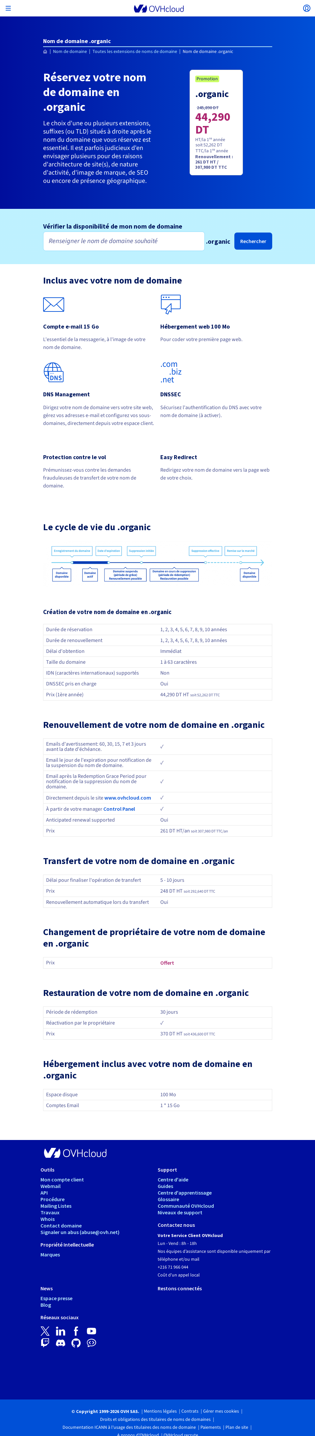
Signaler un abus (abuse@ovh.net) (79, 1232)
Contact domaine (61, 1225)
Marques (50, 1254)
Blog (45, 1304)
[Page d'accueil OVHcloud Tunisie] (45, 52)
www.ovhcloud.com (127, 797)
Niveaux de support (180, 1212)
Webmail (50, 1186)
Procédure (52, 1199)
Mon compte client (62, 1179)
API (44, 1192)
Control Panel (119, 808)
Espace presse (56, 1298)
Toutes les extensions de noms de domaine (134, 51)
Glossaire (168, 1199)
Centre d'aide (173, 1179)
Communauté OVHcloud (186, 1205)
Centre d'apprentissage (185, 1192)
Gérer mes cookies (221, 1411)
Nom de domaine (70, 51)
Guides (165, 1186)
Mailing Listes (55, 1205)
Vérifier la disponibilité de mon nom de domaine (112, 226)
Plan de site (236, 1427)
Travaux (50, 1212)
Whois (47, 1219)
